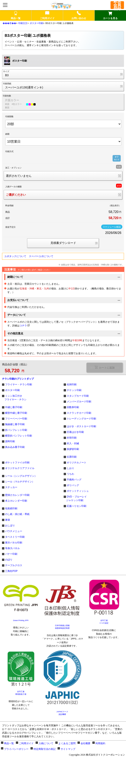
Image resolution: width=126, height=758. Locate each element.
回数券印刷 (73, 407)
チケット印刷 (74, 390)
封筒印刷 (72, 437)
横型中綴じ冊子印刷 (16, 413)
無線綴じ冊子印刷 (15, 424)
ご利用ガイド (26, 743)
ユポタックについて (15, 256)
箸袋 (7, 519)
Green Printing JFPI (20, 620)
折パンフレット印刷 (16, 430)
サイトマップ (68, 749)
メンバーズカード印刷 (79, 401)
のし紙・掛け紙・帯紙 (17, 514)
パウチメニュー (13, 531)
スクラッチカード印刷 (79, 413)
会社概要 (85, 743)
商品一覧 (9, 743)
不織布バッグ (74, 479)
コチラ (23, 325)
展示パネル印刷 (13, 542)
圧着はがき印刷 (75, 432)
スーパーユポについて (41, 256)
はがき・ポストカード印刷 (81, 426)
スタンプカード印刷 (78, 395)
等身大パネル (12, 548)
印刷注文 (22, 23)
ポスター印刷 (36, 23)
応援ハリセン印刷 (76, 506)
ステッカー (11, 487)
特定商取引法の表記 (45, 749)
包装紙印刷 (11, 508)
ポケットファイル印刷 (17, 462)
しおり (70, 468)
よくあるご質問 (67, 743)
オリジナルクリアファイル (19, 468)
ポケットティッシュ (78, 491)
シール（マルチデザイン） (19, 481)
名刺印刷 (72, 384)
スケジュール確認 (112, 227)
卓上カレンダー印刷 (16, 500)
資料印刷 (10, 441)
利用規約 (100, 743)
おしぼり (10, 525)
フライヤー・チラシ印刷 (18, 384)
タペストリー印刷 (15, 536)
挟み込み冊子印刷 (15, 447)
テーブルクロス (13, 565)
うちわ (70, 473)
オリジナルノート (76, 462)
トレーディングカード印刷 (81, 418)
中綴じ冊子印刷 (13, 407)
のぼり (8, 559)
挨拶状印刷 (73, 449)
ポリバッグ (73, 485)
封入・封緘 (73, 443)
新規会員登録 (117, 5)
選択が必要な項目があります (104, 367)
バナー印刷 (11, 554)
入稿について (46, 743)
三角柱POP (11, 571)
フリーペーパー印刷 (16, 418)
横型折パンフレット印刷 (18, 435)
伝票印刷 (72, 456)
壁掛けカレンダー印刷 (17, 495)
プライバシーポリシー (16, 749)
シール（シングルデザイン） (21, 476)
